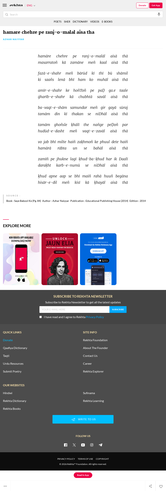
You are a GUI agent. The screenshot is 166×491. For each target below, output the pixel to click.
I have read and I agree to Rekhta (71, 317)
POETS (57, 21)
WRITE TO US (83, 419)
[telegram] (100, 445)
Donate (142, 5)
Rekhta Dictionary (14, 400)
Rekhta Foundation (95, 340)
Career (87, 363)
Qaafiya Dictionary (15, 347)
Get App (156, 5)
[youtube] (83, 445)
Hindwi (7, 392)
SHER (67, 21)
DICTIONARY (80, 21)
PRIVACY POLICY (66, 458)
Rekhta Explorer (93, 371)
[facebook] (65, 445)
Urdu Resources (13, 363)
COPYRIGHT (102, 458)
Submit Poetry (12, 371)
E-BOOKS (107, 21)
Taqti (6, 355)
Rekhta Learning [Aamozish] (93, 400)
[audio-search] (159, 14)
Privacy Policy (95, 317)
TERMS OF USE (85, 458)
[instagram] (92, 445)
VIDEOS (94, 21)
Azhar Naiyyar (13, 39)
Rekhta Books (12, 408)
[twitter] (74, 445)
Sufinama (89, 392)
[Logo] (16, 5)
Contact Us (90, 355)
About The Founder (95, 347)
